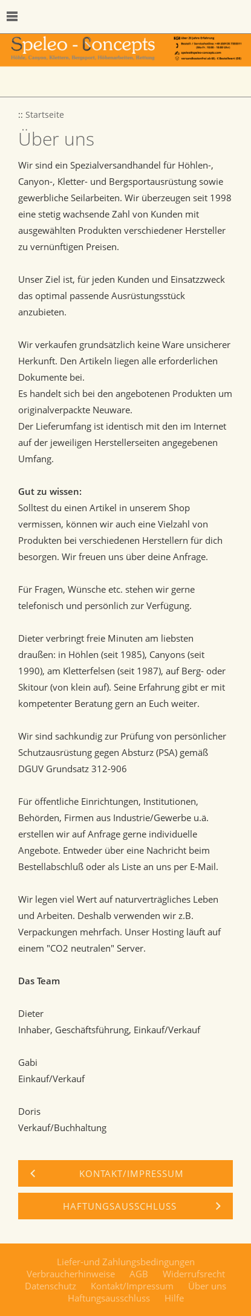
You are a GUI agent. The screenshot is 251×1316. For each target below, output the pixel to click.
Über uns (207, 1286)
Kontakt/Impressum (132, 1286)
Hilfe (174, 1298)
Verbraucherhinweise (71, 1274)
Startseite (44, 114)
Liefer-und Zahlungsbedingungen (126, 1262)
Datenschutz (50, 1286)
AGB (138, 1274)
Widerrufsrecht (194, 1274)
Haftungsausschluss (109, 1298)
